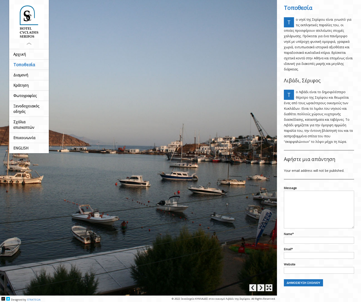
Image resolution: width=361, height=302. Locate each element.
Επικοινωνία (25, 137)
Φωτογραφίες (26, 95)
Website (289, 264)
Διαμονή (21, 75)
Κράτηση (21, 85)
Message (290, 188)
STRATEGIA (34, 299)
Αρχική (20, 54)
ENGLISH (21, 148)
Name (289, 234)
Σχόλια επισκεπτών (24, 124)
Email (288, 249)
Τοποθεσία (24, 64)
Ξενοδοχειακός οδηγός (27, 109)
